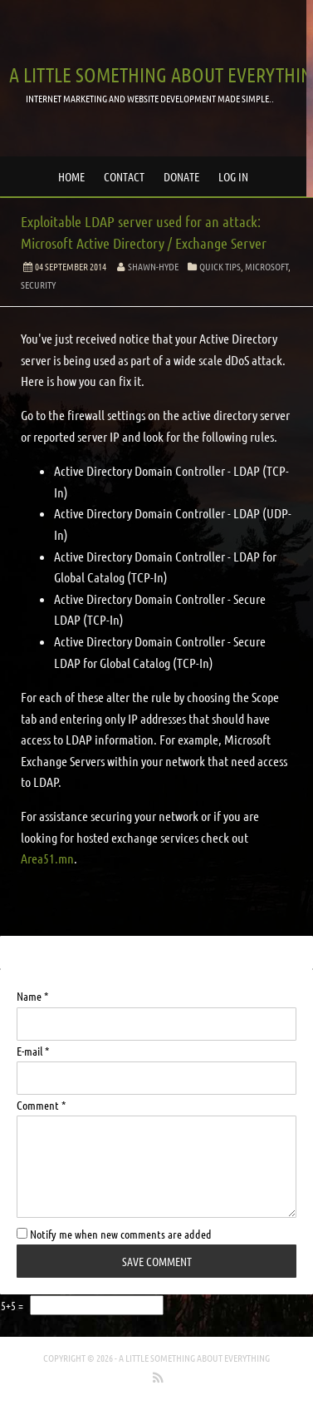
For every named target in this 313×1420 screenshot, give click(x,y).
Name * (32, 995)
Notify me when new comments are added (114, 1233)
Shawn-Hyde (153, 266)
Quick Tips (220, 266)
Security (38, 284)
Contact (124, 176)
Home (71, 176)
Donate (181, 176)
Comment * (41, 1104)
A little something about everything (194, 1357)
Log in (233, 176)
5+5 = (13, 1305)
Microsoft (266, 266)
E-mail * (33, 1050)
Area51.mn (47, 858)
